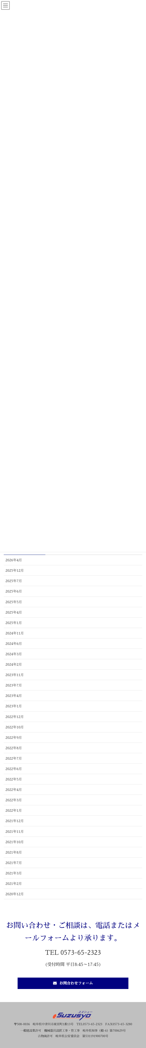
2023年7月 (13, 685)
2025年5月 (13, 602)
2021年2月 (13, 883)
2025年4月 (13, 612)
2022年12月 (14, 717)
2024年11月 (14, 633)
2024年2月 (13, 664)
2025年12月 (14, 570)
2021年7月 (13, 863)
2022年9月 (13, 737)
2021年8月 (13, 852)
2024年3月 (13, 654)
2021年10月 (14, 842)
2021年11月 (14, 831)
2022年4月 (13, 789)
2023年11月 (14, 675)
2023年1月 (13, 706)
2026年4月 (13, 560)
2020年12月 (14, 894)
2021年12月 (14, 821)
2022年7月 (13, 758)
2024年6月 (13, 643)
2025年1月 (13, 623)
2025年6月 (13, 591)
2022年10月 (14, 727)
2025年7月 (13, 581)
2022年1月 (13, 810)
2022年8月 (13, 748)
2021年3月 (13, 873)
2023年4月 (13, 695)
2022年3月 (13, 800)
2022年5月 (13, 779)
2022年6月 (13, 769)
